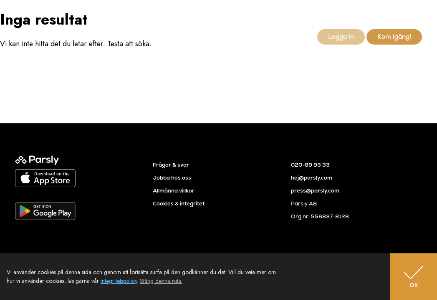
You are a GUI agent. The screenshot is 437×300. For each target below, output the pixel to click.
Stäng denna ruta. (161, 281)
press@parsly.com (315, 190)
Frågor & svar (171, 164)
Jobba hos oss (172, 177)
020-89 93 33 (310, 164)
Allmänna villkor (174, 190)
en (418, 15)
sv (405, 15)
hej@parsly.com (311, 177)
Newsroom (291, 36)
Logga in (341, 36)
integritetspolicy (119, 281)
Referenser (251, 36)
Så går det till (207, 36)
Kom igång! (394, 36)
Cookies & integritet (179, 203)
